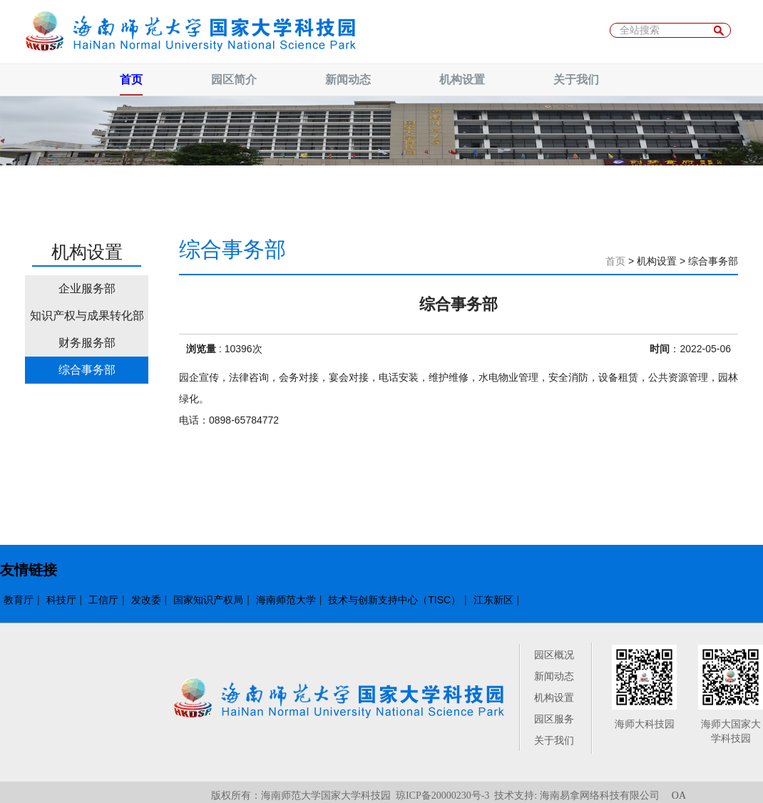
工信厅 (103, 599)
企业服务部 (87, 288)
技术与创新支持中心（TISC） (394, 599)
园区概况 (554, 654)
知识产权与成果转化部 (87, 316)
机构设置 (554, 697)
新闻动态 (554, 676)
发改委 (146, 599)
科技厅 (61, 599)
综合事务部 (87, 370)
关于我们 (554, 740)
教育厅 (19, 599)
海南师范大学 (286, 599)
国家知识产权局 (208, 599)
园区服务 (554, 719)
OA (679, 795)
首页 (615, 261)
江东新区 (493, 599)
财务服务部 (87, 343)
